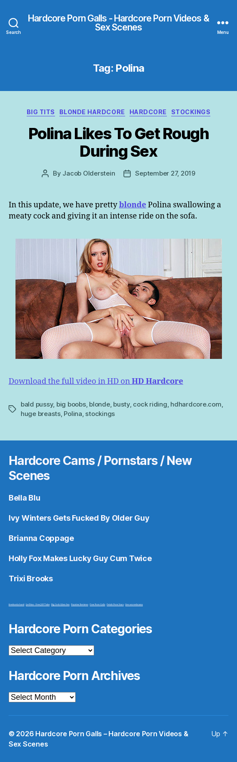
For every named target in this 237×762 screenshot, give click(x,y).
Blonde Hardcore (92, 111)
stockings (100, 414)
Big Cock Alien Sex (60, 604)
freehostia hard (16, 604)
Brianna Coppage (41, 538)
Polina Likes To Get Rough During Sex (118, 142)
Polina (73, 414)
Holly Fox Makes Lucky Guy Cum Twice (80, 558)
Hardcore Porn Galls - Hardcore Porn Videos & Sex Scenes (118, 23)
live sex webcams (134, 604)
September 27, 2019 (165, 173)
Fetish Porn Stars (115, 604)
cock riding (150, 404)
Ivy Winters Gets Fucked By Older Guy (79, 517)
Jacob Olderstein (88, 173)
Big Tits (41, 111)
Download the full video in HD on (96, 381)
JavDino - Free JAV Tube (37, 604)
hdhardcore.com (195, 404)
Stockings (191, 111)
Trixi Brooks (31, 578)
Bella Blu (24, 497)
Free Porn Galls (97, 604)
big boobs (71, 404)
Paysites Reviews (79, 604)
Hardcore (148, 111)
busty (121, 404)
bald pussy (37, 404)
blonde (99, 404)
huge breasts (41, 414)
